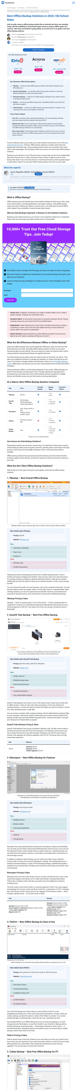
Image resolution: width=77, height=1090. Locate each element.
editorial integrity (34, 11)
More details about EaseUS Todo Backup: (24, 659)
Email (5, 295)
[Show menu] (73, 3)
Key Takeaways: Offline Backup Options (22, 81)
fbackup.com (24, 540)
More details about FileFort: (20, 968)
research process (45, 11)
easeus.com (24, 668)
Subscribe (10, 300)
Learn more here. (50, 45)
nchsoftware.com (26, 976)
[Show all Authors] (38, 174)
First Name (7, 290)
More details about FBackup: (20, 531)
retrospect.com (25, 811)
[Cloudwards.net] (8, 2)
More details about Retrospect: (21, 803)
